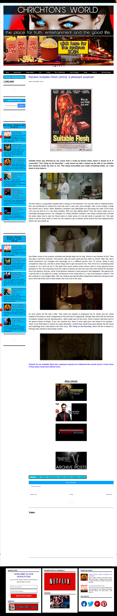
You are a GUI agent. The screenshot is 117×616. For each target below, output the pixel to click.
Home (71, 494)
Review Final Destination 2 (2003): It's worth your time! (18, 275)
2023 (38, 477)
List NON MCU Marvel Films (17, 132)
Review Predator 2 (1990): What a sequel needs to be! (19, 321)
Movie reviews (65, 477)
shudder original (79, 477)
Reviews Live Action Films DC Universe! (18, 209)
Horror (44, 477)
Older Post (109, 494)
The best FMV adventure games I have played (19, 146)
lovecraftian (53, 477)
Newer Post (33, 494)
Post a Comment (36, 486)
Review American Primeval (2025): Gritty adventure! (18, 176)
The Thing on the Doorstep (80, 326)
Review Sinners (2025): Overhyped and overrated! (18, 160)
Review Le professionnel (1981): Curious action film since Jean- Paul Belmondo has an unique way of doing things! (14, 193)
